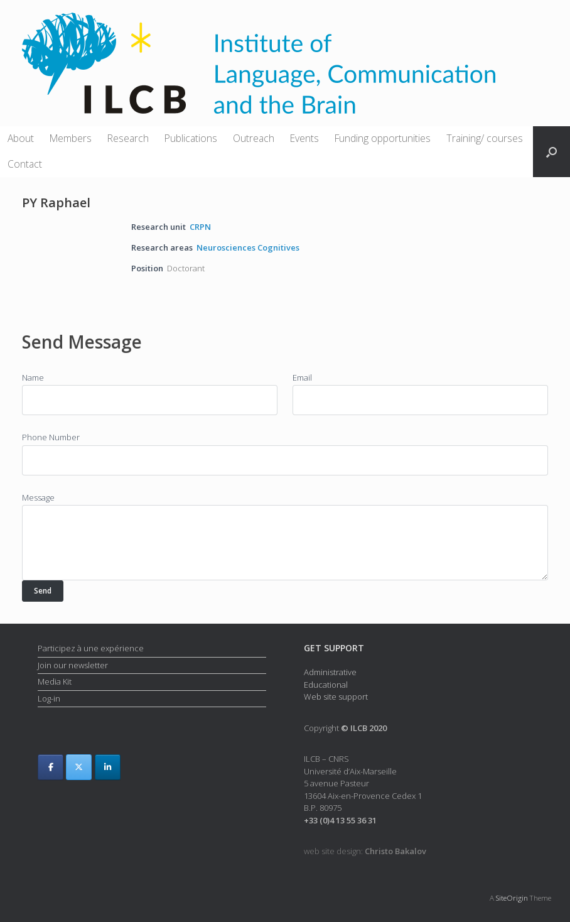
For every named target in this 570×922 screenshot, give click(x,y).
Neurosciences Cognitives (247, 247)
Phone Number (51, 437)
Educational (326, 684)
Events (304, 138)
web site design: (365, 851)
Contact (25, 164)
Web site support (336, 696)
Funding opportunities (383, 138)
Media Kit (55, 681)
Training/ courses (484, 138)
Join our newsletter (73, 665)
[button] (551, 151)
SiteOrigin (512, 898)
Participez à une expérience (91, 648)
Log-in (49, 698)
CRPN (200, 226)
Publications (190, 138)
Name (33, 377)
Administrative (330, 672)
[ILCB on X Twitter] (79, 767)
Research (128, 138)
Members (71, 138)
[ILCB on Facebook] (50, 767)
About (21, 138)
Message (38, 497)
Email (302, 377)
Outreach (253, 138)
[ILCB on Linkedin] (108, 767)
